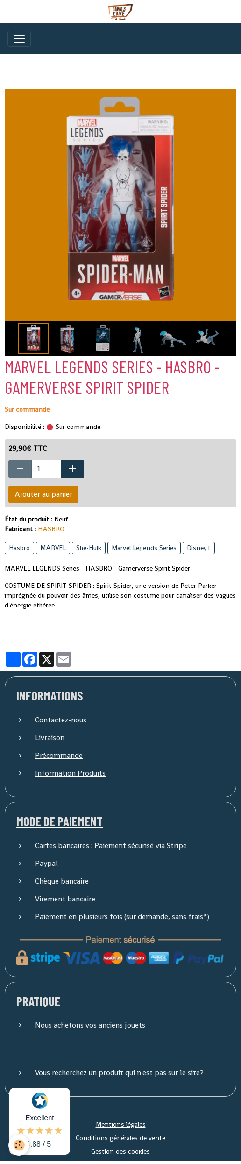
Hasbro (19, 547)
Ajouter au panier (43, 494)
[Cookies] (18, 1145)
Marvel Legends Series (144, 547)
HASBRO (51, 529)
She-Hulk (88, 547)
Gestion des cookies (120, 1151)
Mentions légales (121, 1124)
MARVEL (53, 547)
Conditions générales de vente (120, 1138)
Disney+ (199, 547)
